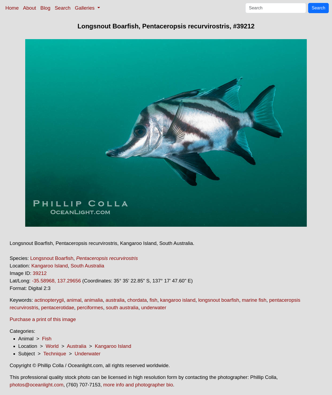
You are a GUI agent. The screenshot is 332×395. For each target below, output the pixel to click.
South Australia (87, 266)
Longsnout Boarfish (51, 258)
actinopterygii (49, 300)
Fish (46, 338)
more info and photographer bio (138, 384)
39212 (40, 273)
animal (74, 300)
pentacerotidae (57, 307)
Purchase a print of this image (43, 319)
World (52, 346)
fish (153, 300)
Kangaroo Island (49, 266)
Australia (76, 346)
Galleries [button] (85, 8)
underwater (153, 307)
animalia (93, 300)
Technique (54, 353)
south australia (122, 307)
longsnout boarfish (218, 300)
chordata (137, 300)
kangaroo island (177, 300)
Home (12, 8)
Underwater (87, 353)
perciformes (90, 307)
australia (115, 300)
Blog (45, 8)
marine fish (254, 300)
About (29, 8)
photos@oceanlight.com (36, 384)
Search (63, 8)
